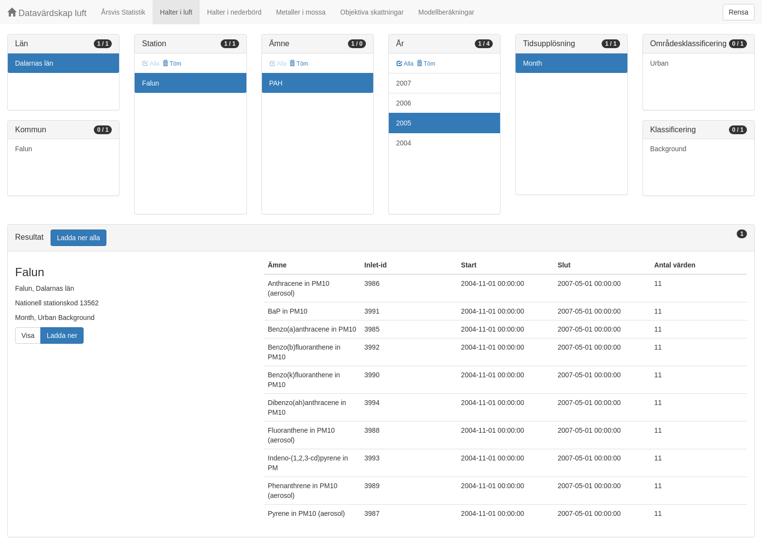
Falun (23, 149)
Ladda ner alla (78, 238)
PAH (276, 83)
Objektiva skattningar (372, 12)
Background (668, 149)
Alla (405, 63)
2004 (403, 143)
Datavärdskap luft (47, 13)
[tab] (381, 238)
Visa (28, 335)
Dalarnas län (34, 63)
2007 (403, 83)
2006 (403, 103)
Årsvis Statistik (123, 12)
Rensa (738, 12)
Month (532, 63)
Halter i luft (176, 12)
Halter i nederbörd (234, 12)
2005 (403, 123)
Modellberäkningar (446, 12)
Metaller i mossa (301, 12)
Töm (171, 63)
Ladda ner (62, 335)
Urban (659, 63)
